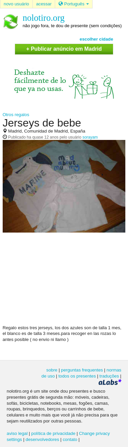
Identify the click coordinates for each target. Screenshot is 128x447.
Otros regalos (16, 114)
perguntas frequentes (82, 369)
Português (73, 3)
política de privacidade (53, 433)
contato (70, 439)
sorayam (90, 137)
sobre (51, 369)
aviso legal (17, 433)
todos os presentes (77, 376)
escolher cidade (96, 39)
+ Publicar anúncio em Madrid (64, 49)
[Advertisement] (64, 281)
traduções (109, 376)
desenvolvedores (42, 439)
